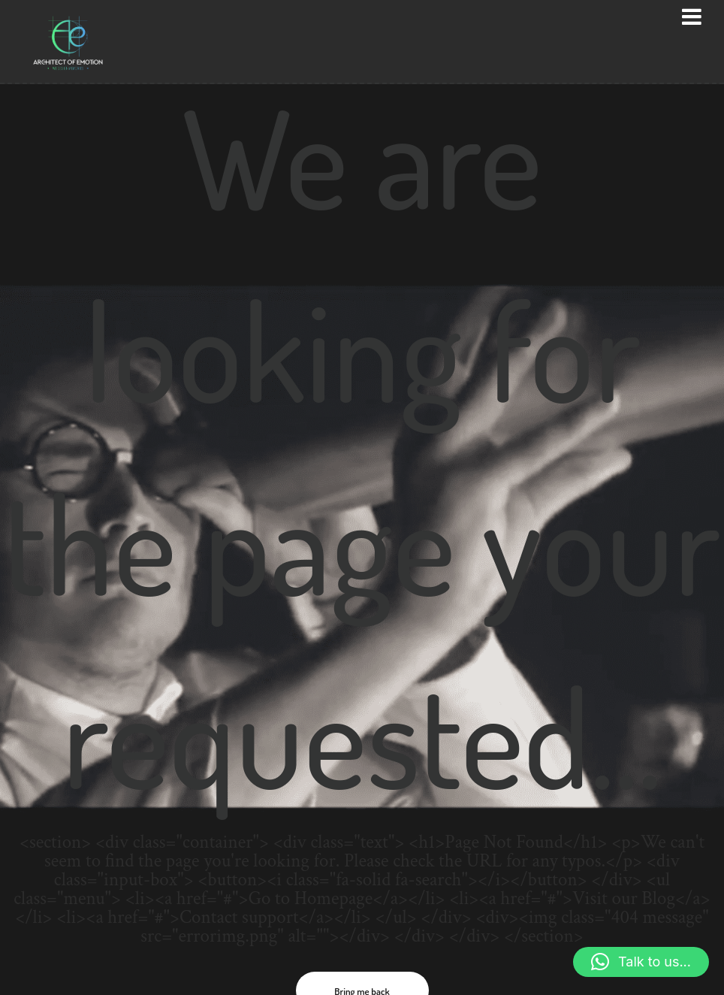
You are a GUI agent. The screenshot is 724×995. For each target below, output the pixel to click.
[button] (641, 962)
